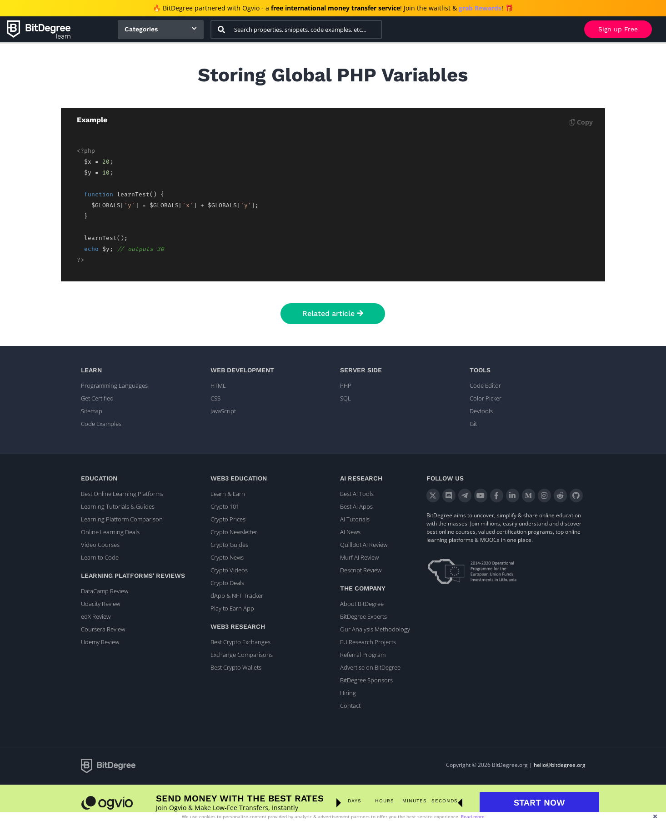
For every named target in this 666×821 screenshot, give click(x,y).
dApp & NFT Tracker (236, 595)
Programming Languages (114, 385)
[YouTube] (480, 495)
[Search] (221, 29)
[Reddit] (560, 495)
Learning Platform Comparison (122, 519)
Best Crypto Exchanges (240, 642)
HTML (218, 385)
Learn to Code (100, 557)
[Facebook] (496, 495)
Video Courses (100, 545)
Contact (350, 705)
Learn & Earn (227, 494)
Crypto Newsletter (233, 532)
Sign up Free (618, 29)
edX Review (95, 616)
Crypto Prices (227, 519)
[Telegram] (464, 495)
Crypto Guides (229, 545)
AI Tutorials (355, 519)
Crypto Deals (227, 583)
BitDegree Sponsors (366, 680)
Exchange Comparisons (241, 655)
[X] (433, 495)
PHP (345, 385)
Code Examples (101, 424)
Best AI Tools (357, 494)
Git (473, 424)
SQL (345, 398)
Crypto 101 (224, 506)
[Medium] (528, 495)
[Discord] (449, 495)
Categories (141, 29)
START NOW (539, 802)
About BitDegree (362, 604)
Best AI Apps (356, 506)
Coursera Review (103, 629)
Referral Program (363, 655)
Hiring (348, 693)
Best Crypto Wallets (235, 667)
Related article (332, 313)
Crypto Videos (229, 570)
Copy (581, 122)
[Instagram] (544, 495)
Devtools (481, 411)
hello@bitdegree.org (560, 765)
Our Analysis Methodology (375, 629)
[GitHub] (576, 495)
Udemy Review (100, 642)
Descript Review (360, 570)
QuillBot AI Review (363, 545)
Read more (473, 816)
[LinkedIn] (512, 495)
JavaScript (223, 411)
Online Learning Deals (110, 532)
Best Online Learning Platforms (122, 494)
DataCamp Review (104, 591)
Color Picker (485, 398)
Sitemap (91, 411)
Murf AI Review (359, 557)
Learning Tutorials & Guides (118, 506)
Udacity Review (100, 604)
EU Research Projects (368, 642)
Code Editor (485, 385)
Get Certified (97, 398)
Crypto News (227, 557)
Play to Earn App (232, 608)
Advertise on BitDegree (370, 667)
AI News (350, 532)
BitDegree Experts (363, 616)
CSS (215, 398)
